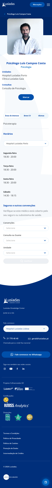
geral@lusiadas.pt (40, 338)
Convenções (8, 222)
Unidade (7, 247)
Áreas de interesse (12, 116)
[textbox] (26, 228)
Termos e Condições (11, 433)
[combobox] (26, 228)
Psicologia (26, 67)
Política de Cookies (10, 443)
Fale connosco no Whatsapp (28, 354)
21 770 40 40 (12, 338)
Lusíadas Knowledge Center (14, 308)
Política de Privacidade (12, 438)
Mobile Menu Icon (48, 5)
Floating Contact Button (46, 482)
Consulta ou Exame (12, 235)
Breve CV (27, 116)
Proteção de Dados (10, 448)
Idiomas (41, 116)
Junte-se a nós (8, 313)
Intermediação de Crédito (13, 453)
